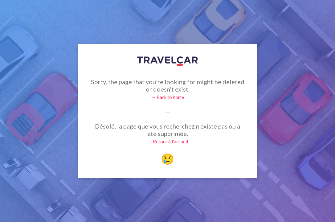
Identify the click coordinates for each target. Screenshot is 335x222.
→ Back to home (167, 97)
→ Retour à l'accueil (167, 141)
